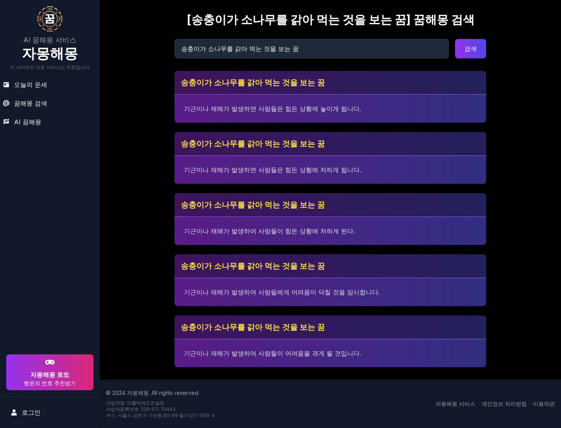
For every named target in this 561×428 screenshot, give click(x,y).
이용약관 (544, 403)
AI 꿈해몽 (22, 122)
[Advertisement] (48, 302)
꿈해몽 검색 (25, 103)
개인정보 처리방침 (504, 403)
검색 (470, 49)
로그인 (26, 412)
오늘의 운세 (25, 84)
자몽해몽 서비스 (455, 403)
